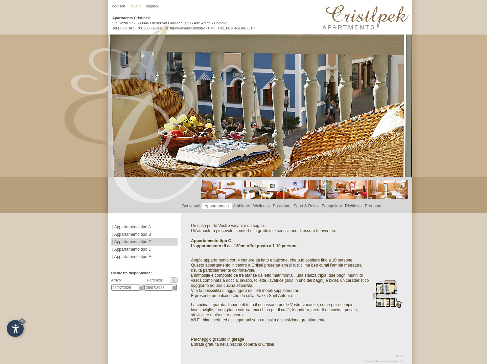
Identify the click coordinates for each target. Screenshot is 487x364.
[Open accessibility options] (15, 328)
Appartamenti (217, 206)
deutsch (118, 6)
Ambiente (241, 206)
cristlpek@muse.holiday (185, 28)
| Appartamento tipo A (131, 227)
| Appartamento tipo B (131, 234)
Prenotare (374, 206)
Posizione (282, 206)
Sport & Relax (306, 206)
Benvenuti (191, 206)
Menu (399, 356)
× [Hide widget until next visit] (22, 321)
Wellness (261, 206)
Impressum (395, 361)
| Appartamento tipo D (131, 249)
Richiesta (353, 206)
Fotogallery (332, 206)
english (152, 6)
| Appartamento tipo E (131, 256)
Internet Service (374, 361)
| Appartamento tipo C (131, 242)
